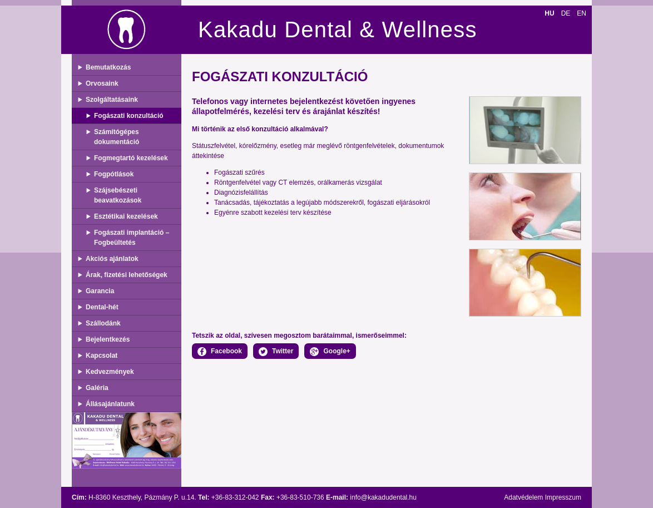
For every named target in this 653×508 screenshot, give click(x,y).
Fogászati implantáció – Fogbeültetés (131, 237)
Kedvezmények (110, 372)
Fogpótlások (113, 174)
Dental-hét (102, 307)
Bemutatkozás (108, 67)
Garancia (100, 291)
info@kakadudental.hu (383, 497)
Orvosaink (102, 83)
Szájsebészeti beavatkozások (117, 195)
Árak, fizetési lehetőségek (126, 275)
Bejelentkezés (108, 339)
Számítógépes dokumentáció (116, 137)
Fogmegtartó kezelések (131, 158)
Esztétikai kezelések (126, 216)
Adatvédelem (523, 497)
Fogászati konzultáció (129, 116)
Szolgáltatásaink (112, 99)
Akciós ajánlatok (112, 259)
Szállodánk (103, 323)
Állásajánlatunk (110, 404)
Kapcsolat (101, 355)
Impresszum (563, 497)
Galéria (97, 388)
